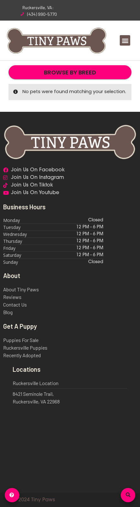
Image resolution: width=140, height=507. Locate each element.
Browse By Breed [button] (70, 72)
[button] (125, 40)
